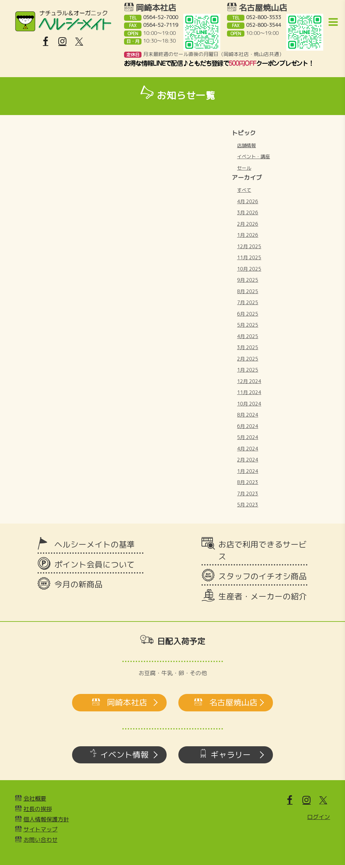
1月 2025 (247, 370)
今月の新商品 (78, 584)
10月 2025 (249, 269)
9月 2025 (247, 280)
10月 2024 (249, 403)
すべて (244, 190)
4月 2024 (247, 448)
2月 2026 (247, 224)
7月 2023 (247, 493)
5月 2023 (247, 504)
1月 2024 (247, 471)
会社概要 (34, 798)
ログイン (318, 817)
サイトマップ (40, 829)
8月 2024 (247, 415)
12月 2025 (249, 246)
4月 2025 (247, 336)
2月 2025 (247, 359)
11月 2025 (249, 257)
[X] (79, 41)
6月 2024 (247, 426)
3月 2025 (247, 347)
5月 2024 (247, 437)
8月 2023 (247, 482)
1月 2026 (247, 235)
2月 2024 (247, 459)
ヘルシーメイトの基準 (94, 544)
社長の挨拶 (37, 809)
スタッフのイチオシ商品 (262, 576)
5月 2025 (247, 325)
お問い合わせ (40, 840)
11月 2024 (249, 392)
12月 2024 (249, 381)
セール (244, 168)
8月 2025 (247, 291)
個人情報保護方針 (46, 819)
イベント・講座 (253, 156)
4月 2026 (247, 201)
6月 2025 (247, 314)
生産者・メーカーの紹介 (262, 596)
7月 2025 (247, 302)
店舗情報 (246, 145)
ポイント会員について (94, 564)
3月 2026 (247, 212)
